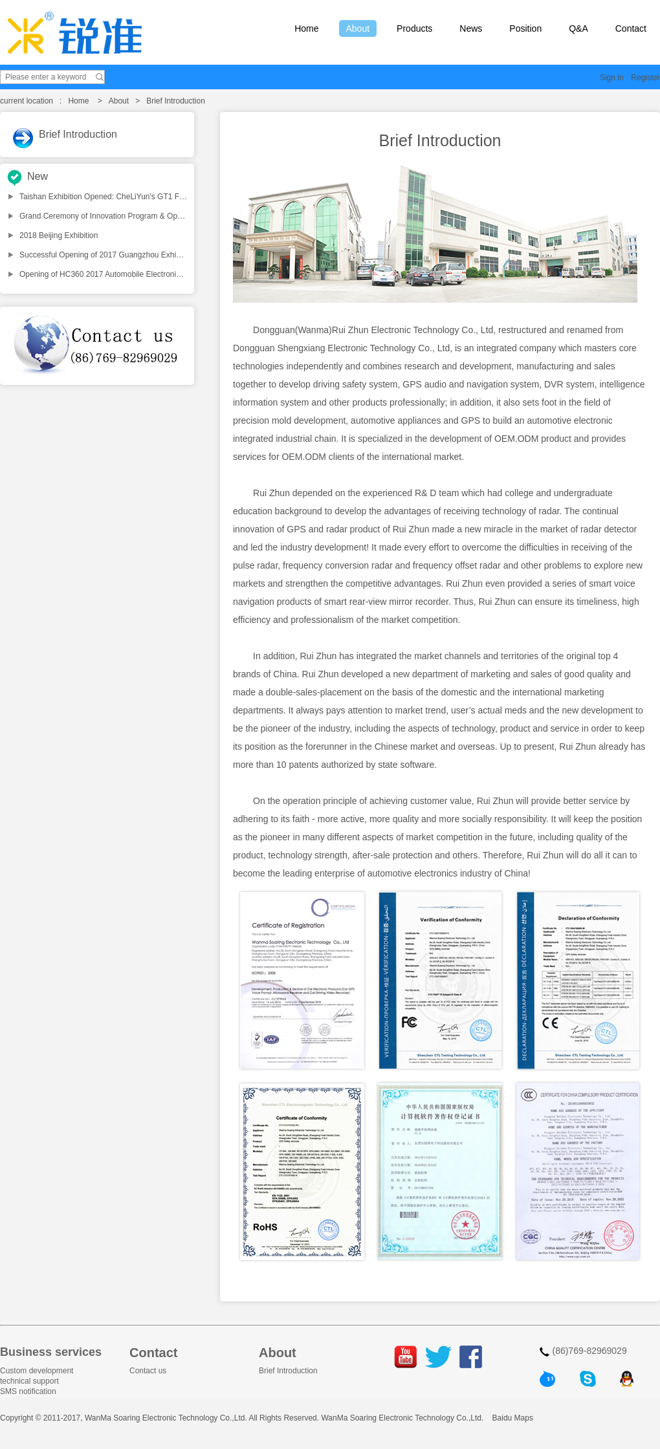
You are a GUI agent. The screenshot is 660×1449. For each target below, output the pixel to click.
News (470, 28)
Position (525, 28)
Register (645, 77)
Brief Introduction (78, 134)
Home (306, 28)
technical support (29, 1381)
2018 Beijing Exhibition (58, 235)
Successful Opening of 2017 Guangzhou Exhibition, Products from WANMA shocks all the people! (187, 254)
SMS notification (28, 1391)
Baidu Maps (512, 1417)
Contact (630, 28)
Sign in (612, 77)
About (358, 28)
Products (414, 28)
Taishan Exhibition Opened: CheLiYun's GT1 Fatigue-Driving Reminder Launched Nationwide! (180, 196)
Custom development (36, 1370)
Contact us (147, 1370)
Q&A (578, 28)
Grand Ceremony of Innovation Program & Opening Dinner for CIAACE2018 (150, 216)
